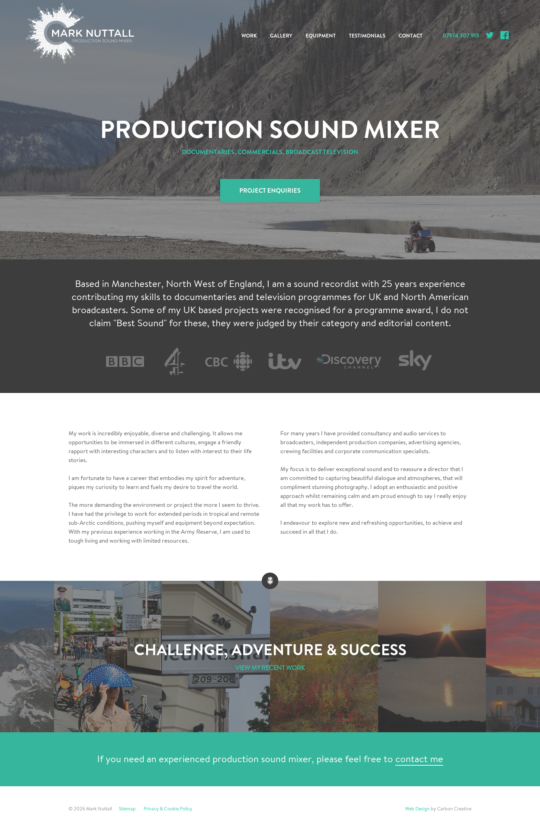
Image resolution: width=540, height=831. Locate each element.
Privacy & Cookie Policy (168, 809)
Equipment (320, 35)
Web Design (417, 809)
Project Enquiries (270, 191)
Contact (410, 35)
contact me (419, 759)
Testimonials (367, 35)
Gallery (281, 35)
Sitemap (127, 809)
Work (249, 35)
